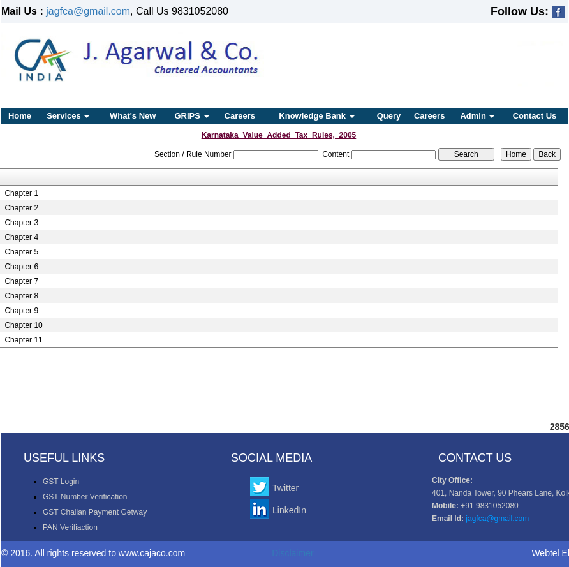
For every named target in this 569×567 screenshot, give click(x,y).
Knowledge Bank (316, 116)
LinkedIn (289, 510)
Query (389, 116)
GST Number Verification (85, 496)
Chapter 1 (21, 193)
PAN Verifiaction (70, 527)
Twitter (285, 488)
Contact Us (535, 116)
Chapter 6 (21, 266)
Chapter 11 (23, 339)
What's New (133, 116)
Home (19, 116)
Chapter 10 (23, 325)
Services (68, 116)
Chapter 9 (21, 310)
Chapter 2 (21, 207)
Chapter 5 (21, 251)
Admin (477, 116)
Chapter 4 (21, 237)
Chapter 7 (21, 281)
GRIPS (191, 116)
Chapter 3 (21, 222)
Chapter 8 (21, 295)
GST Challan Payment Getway (95, 512)
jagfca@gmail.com (88, 11)
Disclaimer (292, 553)
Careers (240, 116)
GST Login (61, 481)
